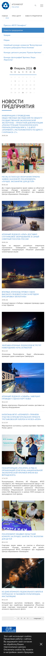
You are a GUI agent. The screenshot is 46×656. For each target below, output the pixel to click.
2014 (7, 18)
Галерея (7, 35)
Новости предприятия (33, 16)
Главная (5, 16)
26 (23, 92)
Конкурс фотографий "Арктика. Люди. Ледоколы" (20, 58)
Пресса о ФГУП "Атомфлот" (15, 25)
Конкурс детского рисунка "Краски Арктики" (23, 52)
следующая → (38, 618)
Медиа (6, 40)
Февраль (19, 68)
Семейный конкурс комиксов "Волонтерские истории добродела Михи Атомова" (23, 46)
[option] (9, 629)
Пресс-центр (16, 16)
